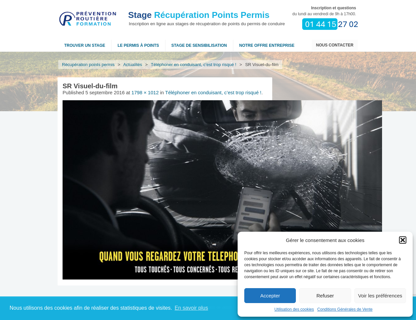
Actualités (132, 64)
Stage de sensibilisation (199, 45)
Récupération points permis (88, 64)
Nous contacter (334, 45)
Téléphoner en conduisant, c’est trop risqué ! (194, 64)
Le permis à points (138, 45)
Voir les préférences (380, 295)
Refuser (325, 295)
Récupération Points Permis (199, 15)
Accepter (270, 295)
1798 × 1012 (145, 92)
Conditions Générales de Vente (344, 309)
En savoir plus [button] (191, 308)
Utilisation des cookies (294, 309)
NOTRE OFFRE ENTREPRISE (267, 45)
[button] (402, 240)
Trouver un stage (84, 45)
